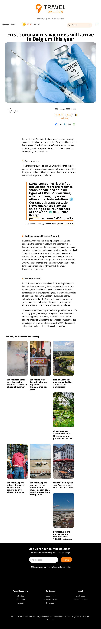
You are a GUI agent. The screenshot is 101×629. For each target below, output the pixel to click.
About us (20, 596)
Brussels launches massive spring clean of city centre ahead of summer (17, 383)
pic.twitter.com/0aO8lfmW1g (51, 218)
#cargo (34, 215)
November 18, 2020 (66, 223)
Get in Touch (50, 596)
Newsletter (50, 603)
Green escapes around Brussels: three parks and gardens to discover (63, 434)
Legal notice (80, 596)
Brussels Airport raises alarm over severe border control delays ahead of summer (16, 487)
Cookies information (80, 599)
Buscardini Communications (60, 616)
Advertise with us (50, 599)
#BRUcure (60, 211)
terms (55, 567)
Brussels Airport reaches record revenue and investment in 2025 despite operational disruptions (40, 488)
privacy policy (66, 567)
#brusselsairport (41, 186)
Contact (20, 603)
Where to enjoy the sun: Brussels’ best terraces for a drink (63, 485)
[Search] (79, 25)
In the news (20, 599)
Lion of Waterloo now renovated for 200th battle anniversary (62, 383)
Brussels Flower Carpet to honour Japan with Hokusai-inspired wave (39, 384)
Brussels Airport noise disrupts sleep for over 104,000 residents (62, 535)
